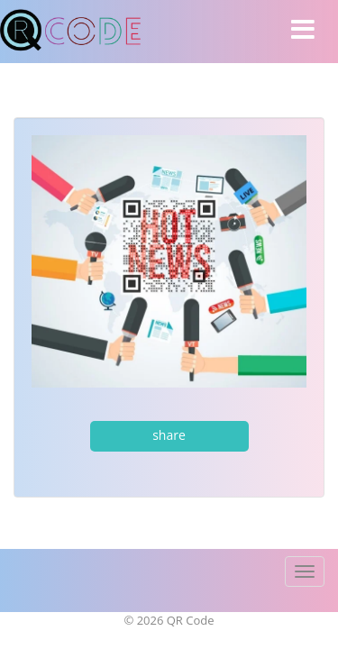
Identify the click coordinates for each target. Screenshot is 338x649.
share (169, 434)
